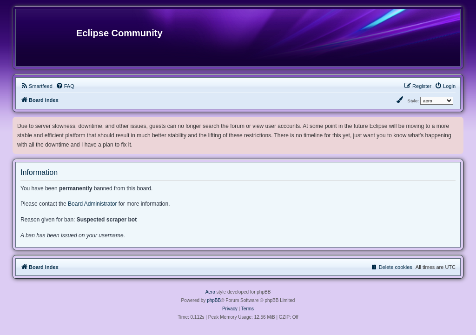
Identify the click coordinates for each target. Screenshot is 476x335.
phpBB (214, 300)
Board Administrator (92, 204)
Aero (210, 292)
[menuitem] (36, 86)
